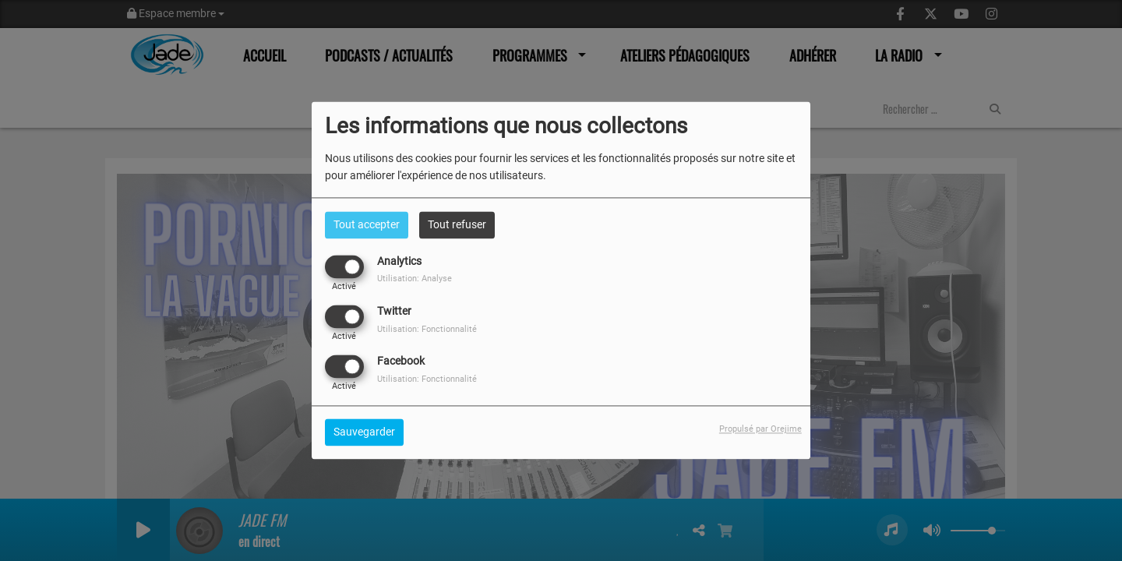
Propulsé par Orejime (760, 430)
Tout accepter (366, 224)
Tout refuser (457, 224)
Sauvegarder (364, 432)
